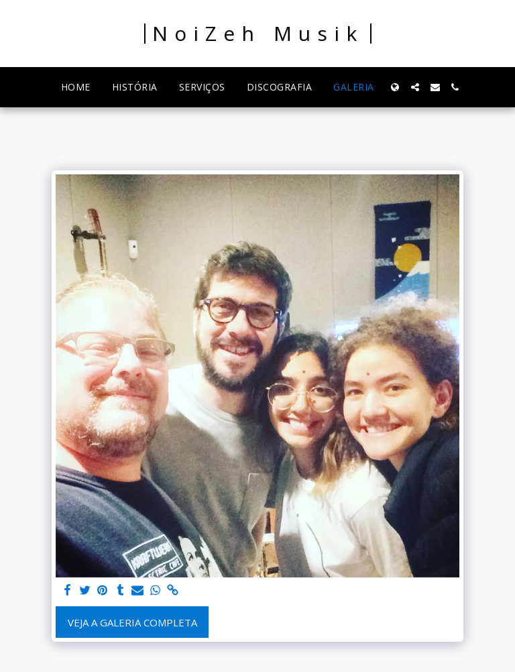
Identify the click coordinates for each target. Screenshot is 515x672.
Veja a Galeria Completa (132, 622)
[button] (415, 87)
